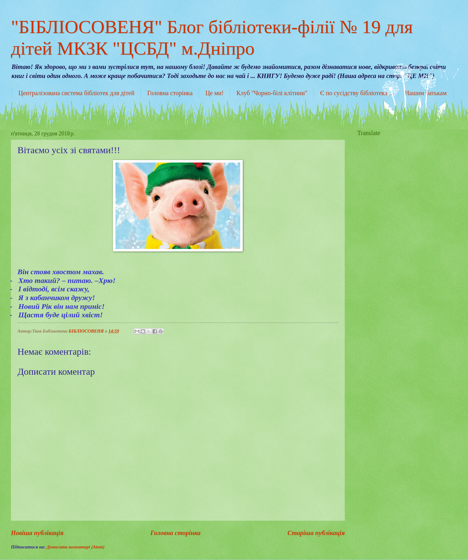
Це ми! (214, 93)
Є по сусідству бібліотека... (356, 93)
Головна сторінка (170, 93)
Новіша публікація (37, 532)
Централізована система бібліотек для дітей (76, 93)
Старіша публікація (316, 532)
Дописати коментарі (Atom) (75, 546)
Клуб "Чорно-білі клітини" (271, 93)
